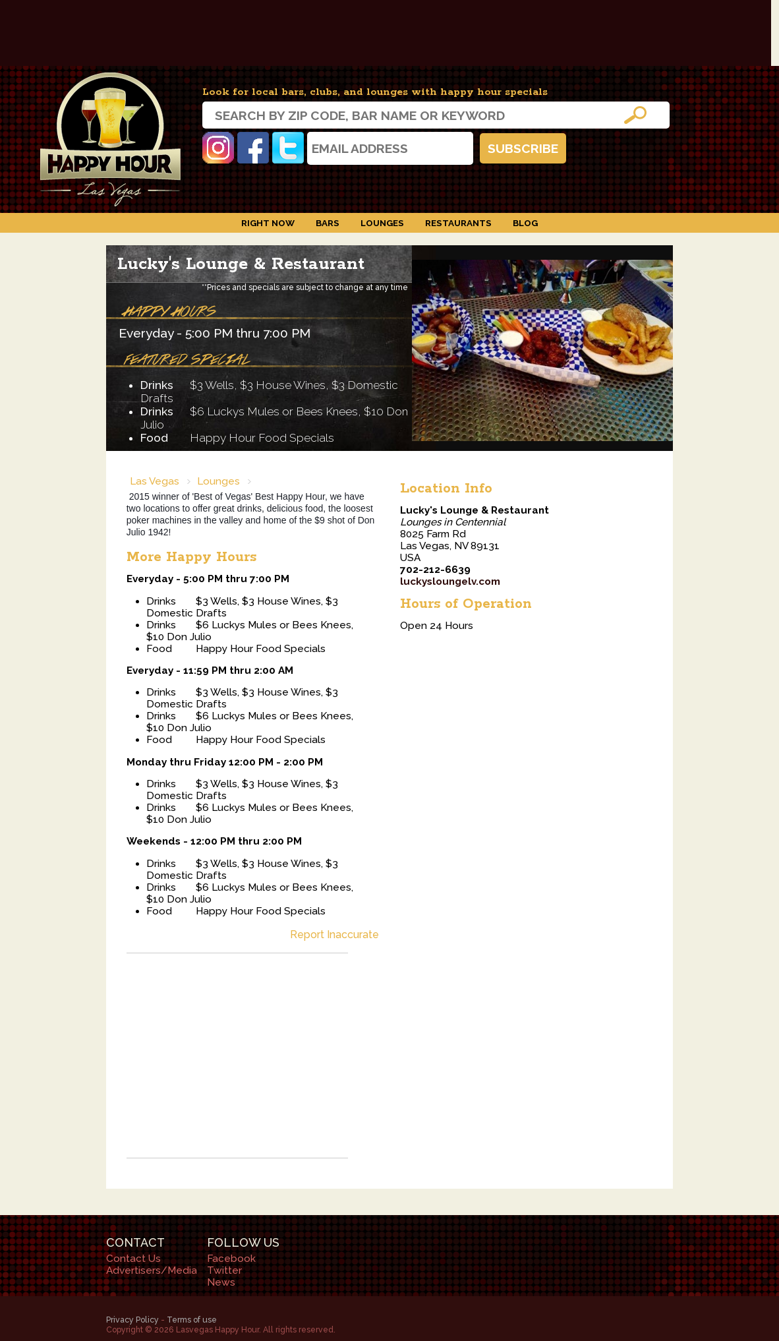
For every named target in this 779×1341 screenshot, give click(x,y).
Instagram (218, 148)
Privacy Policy (132, 1320)
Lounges (382, 223)
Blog (525, 223)
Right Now (268, 223)
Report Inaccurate (334, 934)
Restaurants (458, 223)
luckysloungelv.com (450, 581)
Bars (327, 223)
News (221, 1282)
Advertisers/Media (151, 1270)
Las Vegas (154, 481)
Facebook (253, 148)
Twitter (288, 148)
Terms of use (192, 1320)
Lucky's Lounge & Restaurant (240, 264)
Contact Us (133, 1259)
